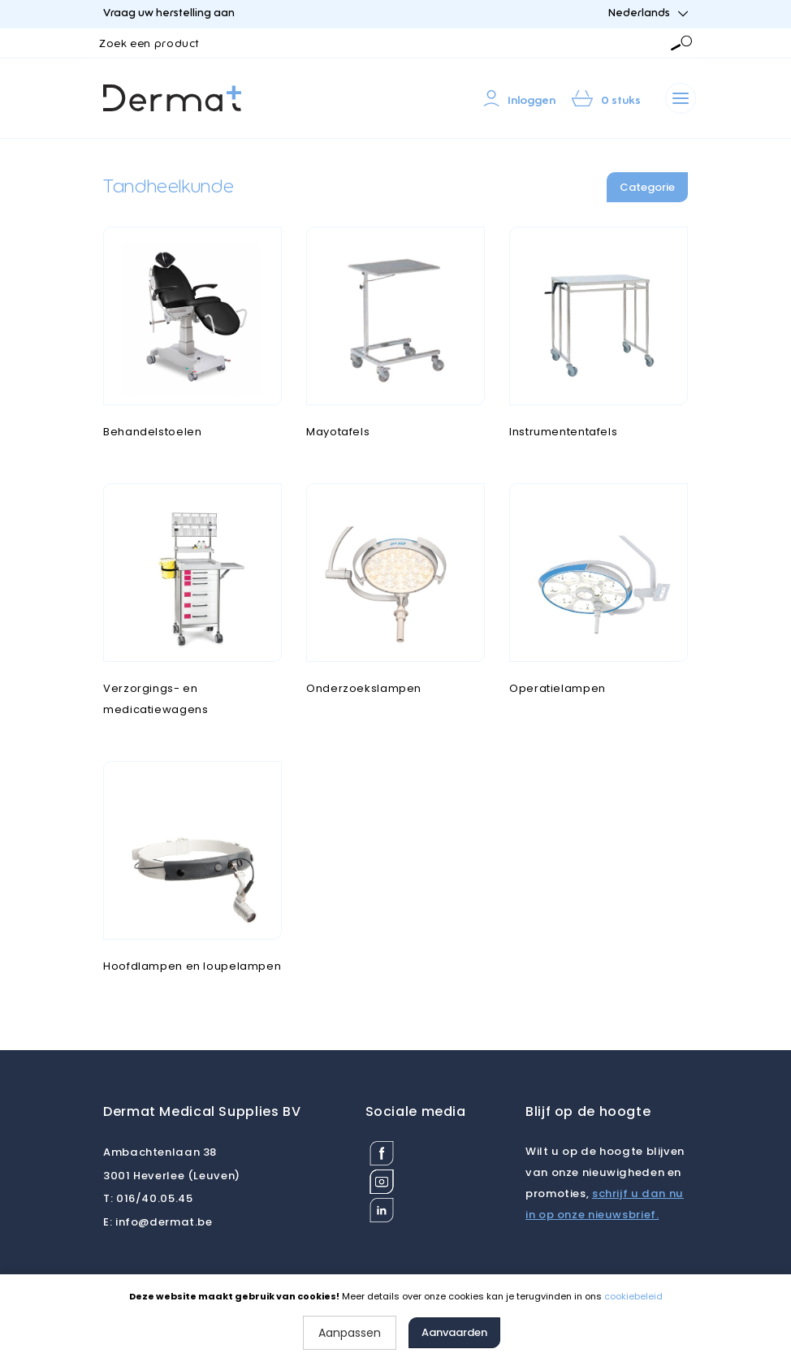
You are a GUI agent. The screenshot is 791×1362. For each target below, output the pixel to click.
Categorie (647, 187)
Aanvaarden (454, 1332)
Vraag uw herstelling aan (169, 13)
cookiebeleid (633, 1296)
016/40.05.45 (147, 1198)
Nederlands (648, 13)
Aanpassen (349, 1333)
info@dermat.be (158, 1222)
